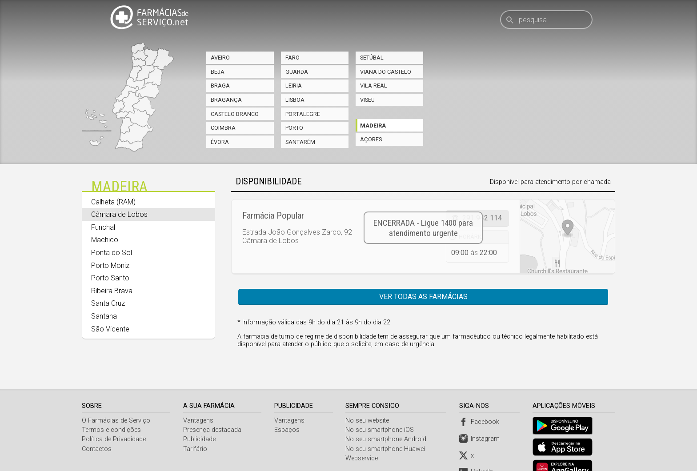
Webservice (363, 437)
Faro (292, 57)
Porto (294, 127)
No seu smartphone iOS (381, 409)
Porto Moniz (110, 265)
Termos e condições (111, 409)
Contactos (97, 427)
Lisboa (294, 99)
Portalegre (302, 114)
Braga (220, 85)
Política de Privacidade (114, 418)
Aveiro (220, 57)
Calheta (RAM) (113, 202)
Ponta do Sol (111, 252)
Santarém (300, 142)
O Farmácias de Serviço (116, 399)
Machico (104, 240)
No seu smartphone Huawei (386, 427)
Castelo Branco (235, 114)
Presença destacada (213, 409)
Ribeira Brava (111, 291)
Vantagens (199, 399)
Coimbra (223, 127)
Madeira (373, 125)
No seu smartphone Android (387, 418)
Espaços (287, 409)
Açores (371, 139)
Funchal (103, 227)
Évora (220, 142)
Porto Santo (110, 278)
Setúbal (372, 57)
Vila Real (373, 85)
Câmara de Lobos (119, 214)
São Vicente (110, 329)
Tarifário (196, 427)
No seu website (368, 399)
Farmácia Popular (273, 215)
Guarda (296, 71)
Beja (217, 71)
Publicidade (200, 418)
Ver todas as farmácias (423, 296)
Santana (104, 316)
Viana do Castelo (385, 71)
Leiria (293, 85)
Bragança (226, 99)
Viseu (367, 99)
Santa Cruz (108, 303)
